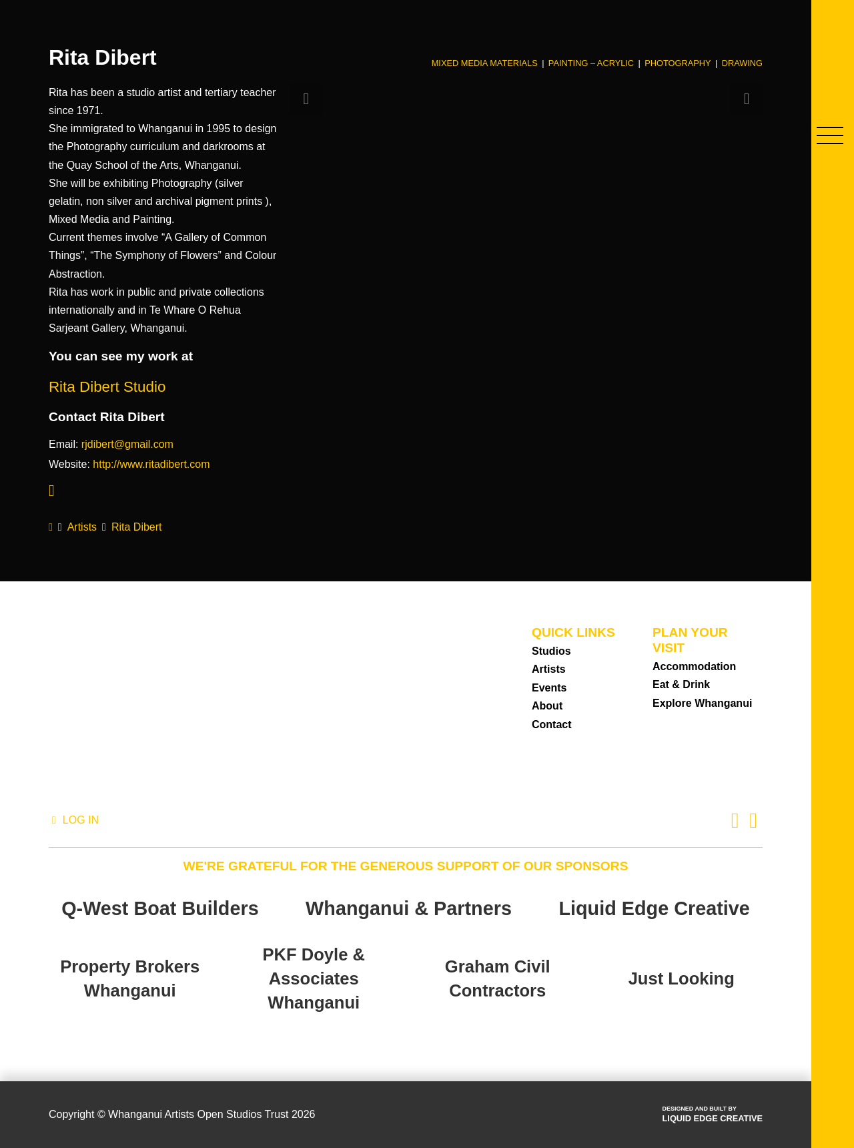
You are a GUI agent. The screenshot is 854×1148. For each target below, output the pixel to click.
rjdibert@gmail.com (127, 444)
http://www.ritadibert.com (151, 464)
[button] (830, 135)
